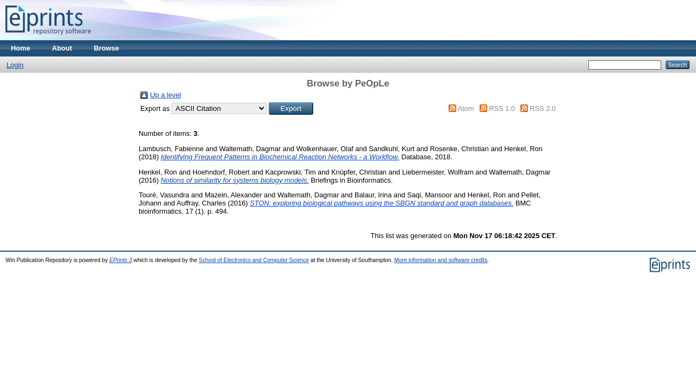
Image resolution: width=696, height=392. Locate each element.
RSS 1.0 (502, 108)
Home (20, 48)
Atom (466, 108)
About (62, 48)
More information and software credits (440, 260)
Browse (106, 48)
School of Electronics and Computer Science (254, 260)
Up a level (165, 95)
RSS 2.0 (543, 108)
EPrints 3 (120, 260)
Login (15, 65)
